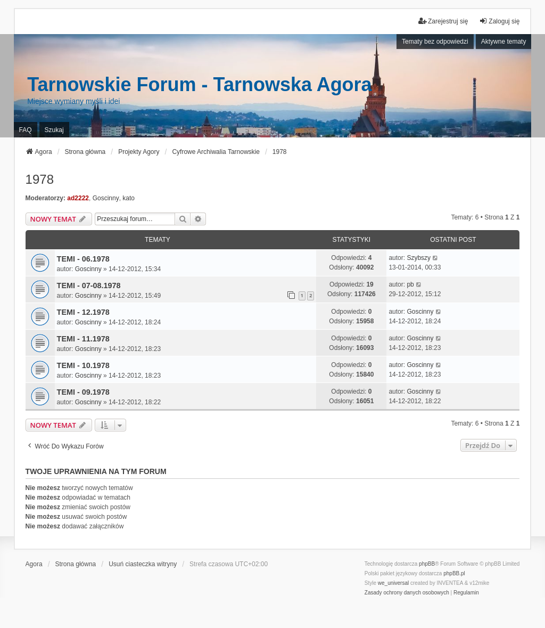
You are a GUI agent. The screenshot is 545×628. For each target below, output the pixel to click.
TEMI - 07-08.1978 (89, 285)
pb (410, 284)
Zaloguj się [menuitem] (499, 21)
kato (128, 198)
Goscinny (106, 198)
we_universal (393, 583)
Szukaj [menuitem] (54, 130)
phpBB (427, 564)
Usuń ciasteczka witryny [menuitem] (143, 564)
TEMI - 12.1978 (83, 312)
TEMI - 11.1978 (83, 339)
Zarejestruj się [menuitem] (443, 21)
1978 (40, 179)
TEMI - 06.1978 (83, 259)
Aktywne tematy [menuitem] (503, 41)
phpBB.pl (454, 573)
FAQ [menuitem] (25, 130)
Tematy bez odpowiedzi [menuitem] (435, 41)
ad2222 (78, 198)
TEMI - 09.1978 (83, 392)
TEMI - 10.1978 (83, 365)
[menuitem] (407, 593)
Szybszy (419, 258)
